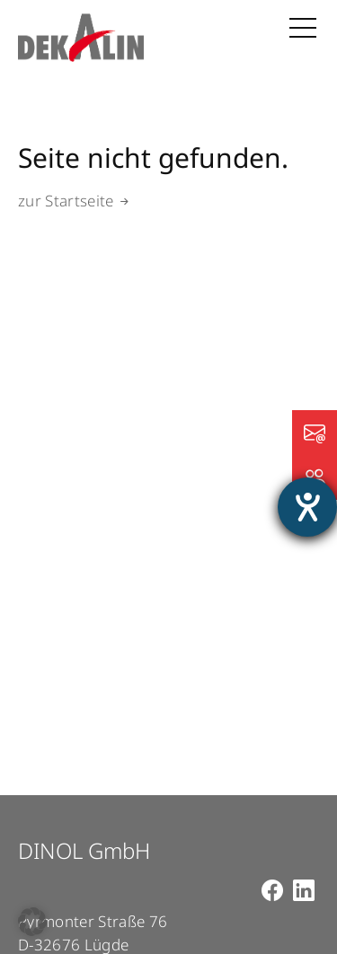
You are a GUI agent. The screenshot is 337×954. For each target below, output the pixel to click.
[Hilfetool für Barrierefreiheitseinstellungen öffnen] (307, 507)
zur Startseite (66, 200)
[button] (32, 921)
